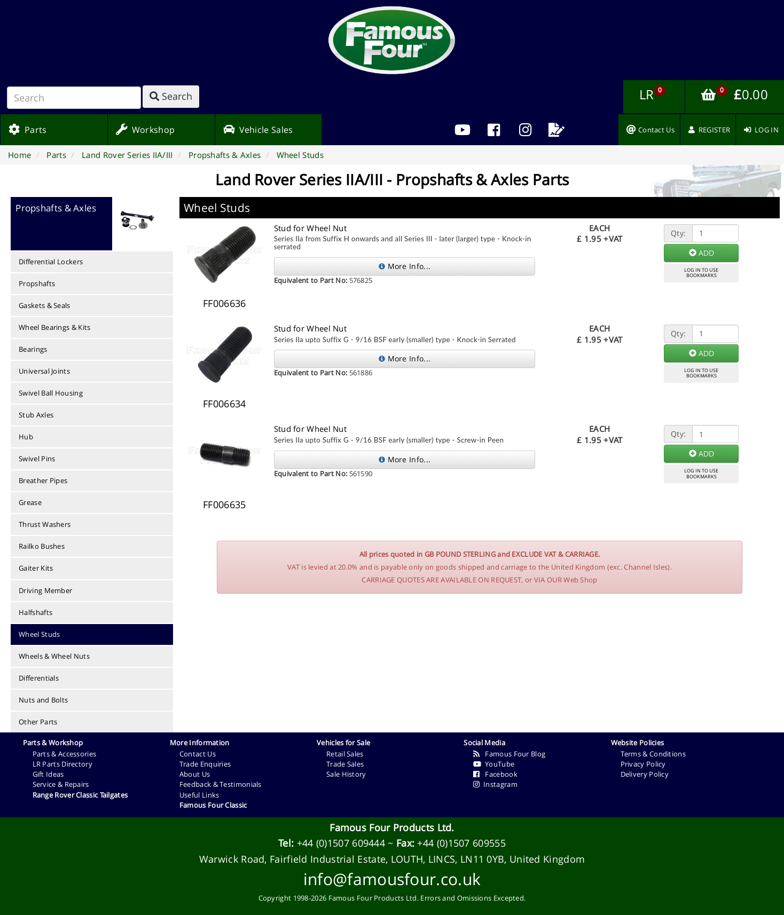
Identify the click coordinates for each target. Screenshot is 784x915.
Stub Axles (36, 415)
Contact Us (197, 754)
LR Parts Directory (62, 764)
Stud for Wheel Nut (310, 228)
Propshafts (37, 283)
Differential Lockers (51, 261)
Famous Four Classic (213, 805)
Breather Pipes (43, 480)
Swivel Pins (37, 458)
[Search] (74, 97)
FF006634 (224, 403)
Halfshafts (35, 612)
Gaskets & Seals (44, 305)
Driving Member (45, 590)
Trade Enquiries (205, 764)
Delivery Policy (645, 774)
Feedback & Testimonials (220, 784)
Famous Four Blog (509, 754)
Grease (30, 502)
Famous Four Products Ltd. (392, 827)
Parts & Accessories (65, 754)
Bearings (33, 349)
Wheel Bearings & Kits (54, 327)
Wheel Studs (39, 634)
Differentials (39, 678)
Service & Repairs (61, 784)
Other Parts (38, 722)
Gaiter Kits (36, 568)
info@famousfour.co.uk (392, 879)
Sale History (346, 774)
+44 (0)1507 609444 (341, 843)
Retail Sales (345, 754)
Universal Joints (44, 371)
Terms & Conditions (653, 754)
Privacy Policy (643, 764)
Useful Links (199, 795)
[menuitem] (493, 129)
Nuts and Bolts (43, 700)
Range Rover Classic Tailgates (80, 795)
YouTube (493, 764)
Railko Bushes (42, 546)
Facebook (495, 774)
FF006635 (224, 504)
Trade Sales (345, 764)
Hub (26, 436)
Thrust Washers (44, 524)
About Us (194, 774)
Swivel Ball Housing (51, 393)
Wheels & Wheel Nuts (54, 656)
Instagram (495, 784)
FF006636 (224, 303)
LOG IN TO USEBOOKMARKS (701, 272)
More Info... (404, 266)
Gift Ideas (48, 774)
